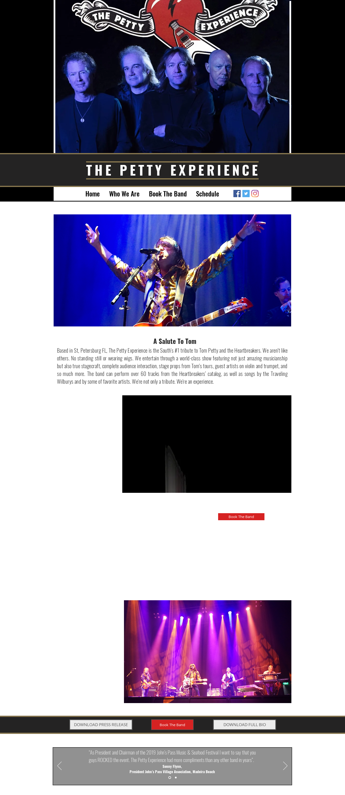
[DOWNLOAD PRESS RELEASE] (100, 724)
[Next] (285, 766)
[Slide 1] (169, 777)
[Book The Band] (241, 516)
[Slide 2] (176, 778)
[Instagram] (255, 193)
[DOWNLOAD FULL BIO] (244, 724)
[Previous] (59, 766)
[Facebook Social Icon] (237, 193)
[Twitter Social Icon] (246, 193)
